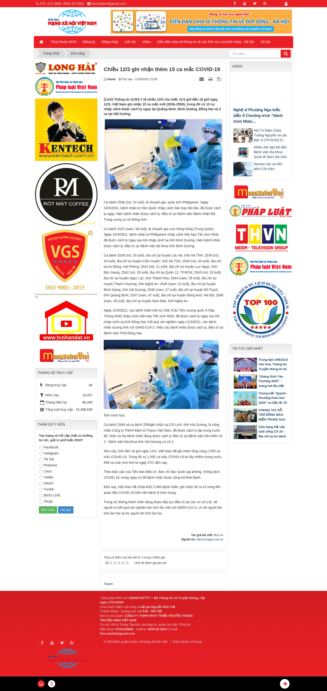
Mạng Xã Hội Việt (155, 641)
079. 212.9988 (50, 4)
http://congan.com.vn (210, 539)
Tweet (108, 584)
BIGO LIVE (49, 495)
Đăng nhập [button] (110, 42)
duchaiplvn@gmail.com (108, 4)
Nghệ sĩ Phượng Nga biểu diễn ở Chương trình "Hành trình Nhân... (258, 115)
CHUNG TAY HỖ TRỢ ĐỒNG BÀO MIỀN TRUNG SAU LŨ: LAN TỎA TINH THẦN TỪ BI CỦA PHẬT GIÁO (259, 419)
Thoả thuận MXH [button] (63, 42)
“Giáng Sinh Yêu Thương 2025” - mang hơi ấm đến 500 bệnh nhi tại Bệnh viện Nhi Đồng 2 (258, 386)
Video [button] (146, 42)
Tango (46, 501)
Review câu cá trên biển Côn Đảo (268, 166)
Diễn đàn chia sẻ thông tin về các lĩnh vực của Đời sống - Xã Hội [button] (205, 42)
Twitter (46, 477)
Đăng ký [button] (89, 42)
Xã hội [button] (265, 42)
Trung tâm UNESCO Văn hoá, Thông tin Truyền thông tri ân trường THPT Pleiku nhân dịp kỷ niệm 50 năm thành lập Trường (260, 371)
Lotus (45, 471)
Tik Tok (46, 459)
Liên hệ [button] (130, 42)
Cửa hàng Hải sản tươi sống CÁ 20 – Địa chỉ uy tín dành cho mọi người (272, 434)
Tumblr (46, 489)
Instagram (49, 453)
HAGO (46, 483)
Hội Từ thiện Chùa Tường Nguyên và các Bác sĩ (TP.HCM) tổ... (270, 135)
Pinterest (48, 465)
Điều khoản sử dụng (187, 641)
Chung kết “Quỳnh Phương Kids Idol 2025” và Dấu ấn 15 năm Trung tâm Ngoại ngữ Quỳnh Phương (260, 402)
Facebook (48, 447)
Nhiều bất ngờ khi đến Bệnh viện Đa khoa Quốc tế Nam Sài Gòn (270, 152)
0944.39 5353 (73, 4)
